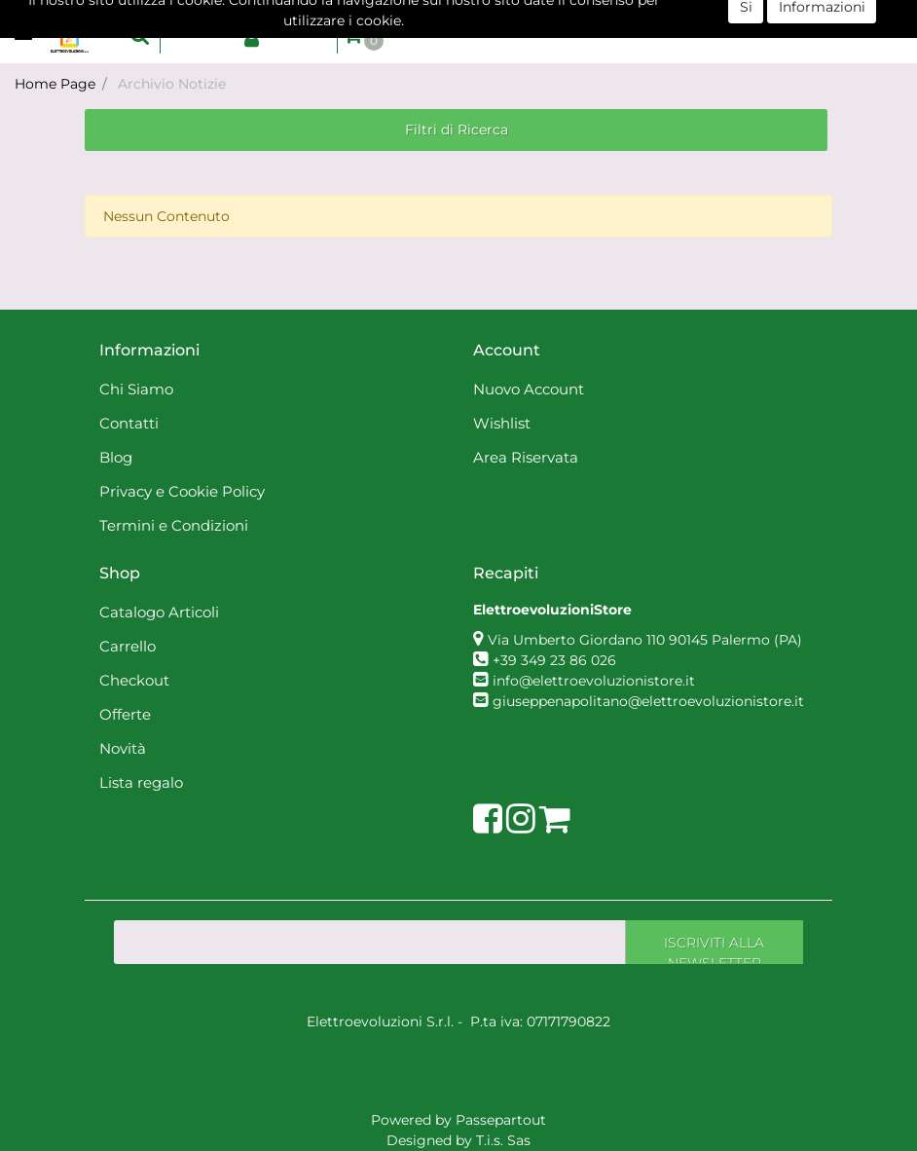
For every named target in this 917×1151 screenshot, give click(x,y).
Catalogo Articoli (159, 612)
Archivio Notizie (172, 84)
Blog (115, 457)
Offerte (125, 714)
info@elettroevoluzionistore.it (594, 680)
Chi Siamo (136, 389)
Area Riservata (525, 457)
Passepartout (501, 1120)
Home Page (55, 84)
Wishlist (502, 423)
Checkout (134, 680)
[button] (140, 34)
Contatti (129, 423)
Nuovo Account (528, 389)
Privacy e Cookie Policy (182, 491)
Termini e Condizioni (173, 525)
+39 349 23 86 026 (554, 660)
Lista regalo (141, 782)
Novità (122, 748)
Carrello (127, 646)
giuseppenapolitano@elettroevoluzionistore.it (648, 701)
